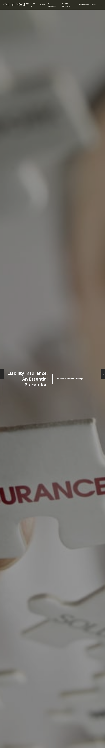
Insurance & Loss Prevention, (68, 379)
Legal (81, 379)
